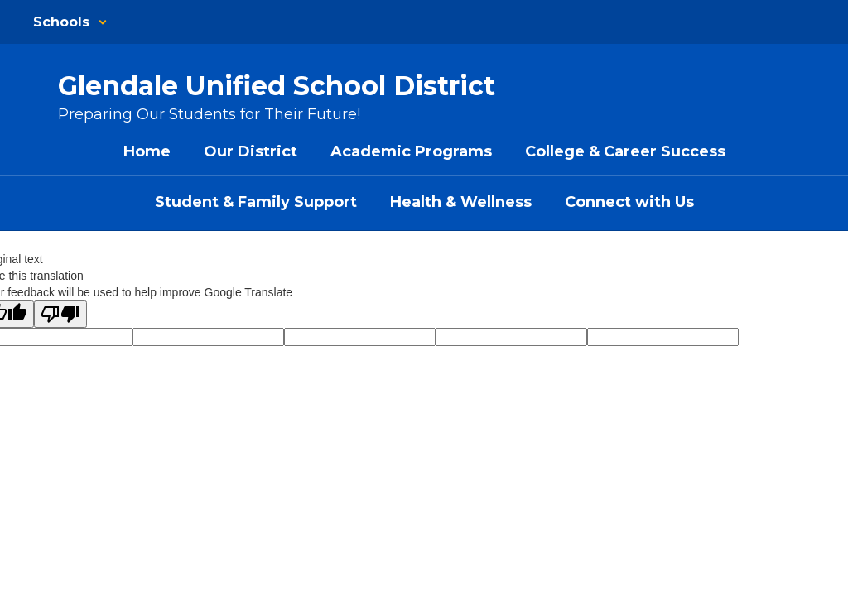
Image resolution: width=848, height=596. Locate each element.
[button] (70, 22)
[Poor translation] (60, 314)
